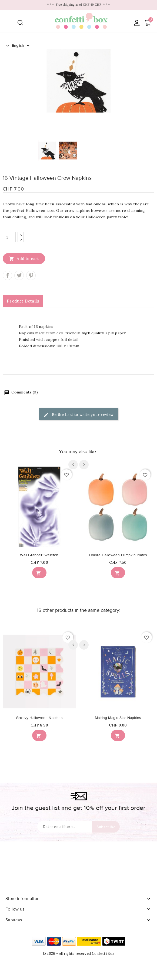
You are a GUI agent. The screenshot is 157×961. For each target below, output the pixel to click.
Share (7, 275)
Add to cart (24, 259)
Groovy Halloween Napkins (39, 717)
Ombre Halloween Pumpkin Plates (118, 555)
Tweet (19, 275)
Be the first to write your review (78, 415)
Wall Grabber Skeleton (39, 555)
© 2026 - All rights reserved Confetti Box (78, 953)
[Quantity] (9, 237)
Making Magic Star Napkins (118, 717)
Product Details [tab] (23, 301)
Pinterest (30, 275)
